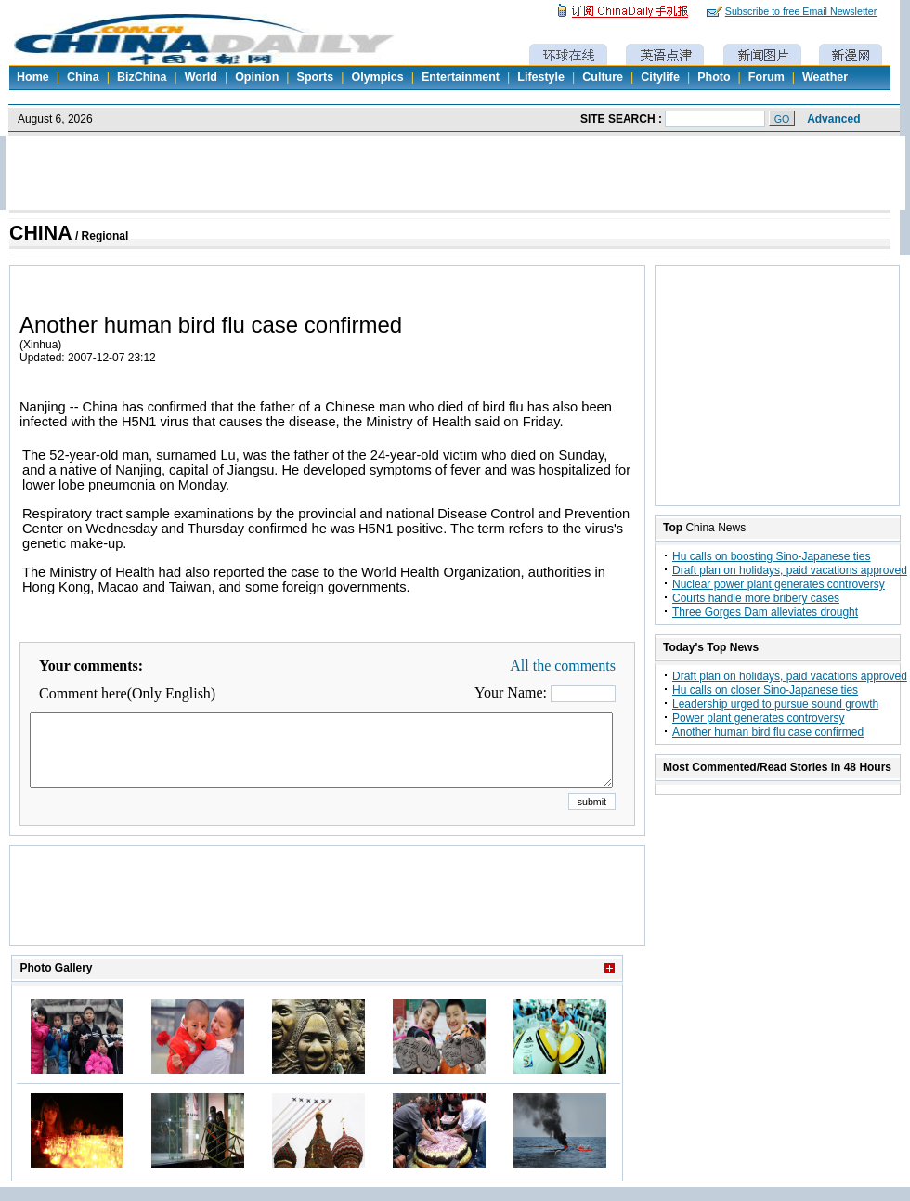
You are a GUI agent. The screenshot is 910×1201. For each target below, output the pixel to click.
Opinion (257, 77)
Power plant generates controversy (758, 718)
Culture (602, 77)
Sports (315, 77)
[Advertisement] (327, 918)
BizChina (141, 77)
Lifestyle (541, 77)
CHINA (40, 233)
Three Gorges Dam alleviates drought (765, 612)
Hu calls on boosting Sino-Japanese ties (771, 556)
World (201, 77)
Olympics (377, 77)
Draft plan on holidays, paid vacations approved (789, 570)
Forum (766, 77)
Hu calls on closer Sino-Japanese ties (765, 690)
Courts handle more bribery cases (755, 598)
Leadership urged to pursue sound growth (775, 704)
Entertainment (461, 77)
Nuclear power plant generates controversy (778, 584)
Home (33, 77)
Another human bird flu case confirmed (768, 731)
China (83, 77)
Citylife (660, 77)
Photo (713, 77)
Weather (825, 77)
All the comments (563, 665)
